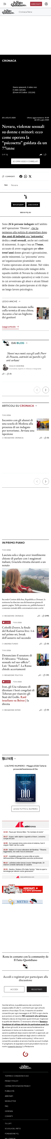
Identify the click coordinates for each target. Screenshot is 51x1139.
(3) (9, 374)
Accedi (14, 989)
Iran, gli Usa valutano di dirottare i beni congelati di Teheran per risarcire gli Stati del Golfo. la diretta (18, 695)
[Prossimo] (45, 390)
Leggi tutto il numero (25, 809)
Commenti (8, 176)
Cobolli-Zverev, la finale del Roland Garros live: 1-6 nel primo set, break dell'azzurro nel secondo (18, 632)
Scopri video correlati (25, 161)
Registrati (36, 989)
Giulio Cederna (16, 366)
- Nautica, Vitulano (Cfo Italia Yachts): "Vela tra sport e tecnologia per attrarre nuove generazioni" (25, 870)
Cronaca (9, 60)
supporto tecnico (15, 1046)
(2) (46, 155)
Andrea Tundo (10, 644)
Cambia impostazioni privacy (18, 1086)
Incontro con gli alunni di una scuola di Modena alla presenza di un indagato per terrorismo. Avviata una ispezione (18, 427)
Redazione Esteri (11, 710)
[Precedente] (37, 390)
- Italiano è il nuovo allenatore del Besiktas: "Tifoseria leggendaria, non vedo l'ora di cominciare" (24, 851)
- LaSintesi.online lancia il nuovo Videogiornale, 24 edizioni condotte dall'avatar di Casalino (23, 864)
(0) (46, 644)
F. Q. (5, 155)
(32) (46, 675)
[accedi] (46, 4)
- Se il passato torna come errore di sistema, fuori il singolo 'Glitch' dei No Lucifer (24, 844)
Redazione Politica (12, 675)
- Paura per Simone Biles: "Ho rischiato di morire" (23, 832)
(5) (46, 438)
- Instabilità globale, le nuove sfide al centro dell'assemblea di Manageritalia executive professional (23, 857)
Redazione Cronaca (12, 438)
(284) (45, 616)
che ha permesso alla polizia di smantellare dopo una (24, 232)
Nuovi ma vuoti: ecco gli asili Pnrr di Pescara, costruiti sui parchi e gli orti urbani (26, 356)
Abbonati (36, 4)
